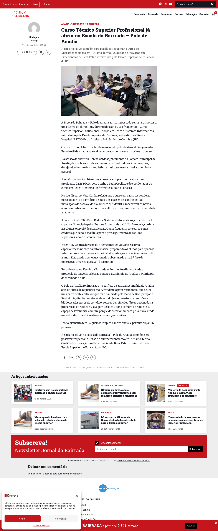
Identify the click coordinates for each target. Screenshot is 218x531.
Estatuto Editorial (84, 514)
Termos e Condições (41, 526)
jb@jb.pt (34, 40)
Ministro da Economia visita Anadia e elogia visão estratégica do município (184, 392)
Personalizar (60, 518)
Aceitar (22, 518)
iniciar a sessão (44, 473)
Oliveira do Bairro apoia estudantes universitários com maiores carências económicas (119, 392)
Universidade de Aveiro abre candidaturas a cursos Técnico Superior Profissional (185, 420)
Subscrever (195, 449)
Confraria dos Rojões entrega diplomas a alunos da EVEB (51, 391)
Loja (35, 4)
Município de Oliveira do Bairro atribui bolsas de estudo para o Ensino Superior (118, 420)
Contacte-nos (9, 4)
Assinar (191, 525)
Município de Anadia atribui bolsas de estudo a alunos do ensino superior (51, 420)
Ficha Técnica (82, 509)
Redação (34, 37)
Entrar (47, 4)
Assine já (24, 4)
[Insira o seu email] (141, 449)
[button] (76, 495)
